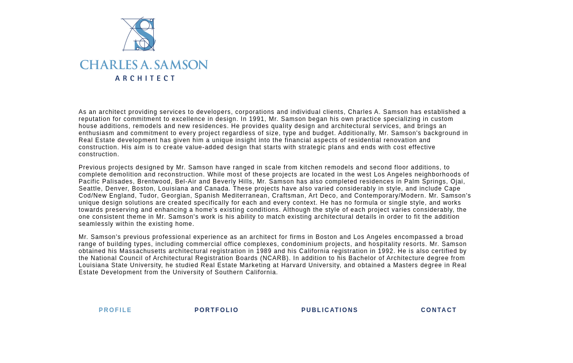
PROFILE (115, 310)
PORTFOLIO (217, 310)
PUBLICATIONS (329, 310)
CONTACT (439, 310)
